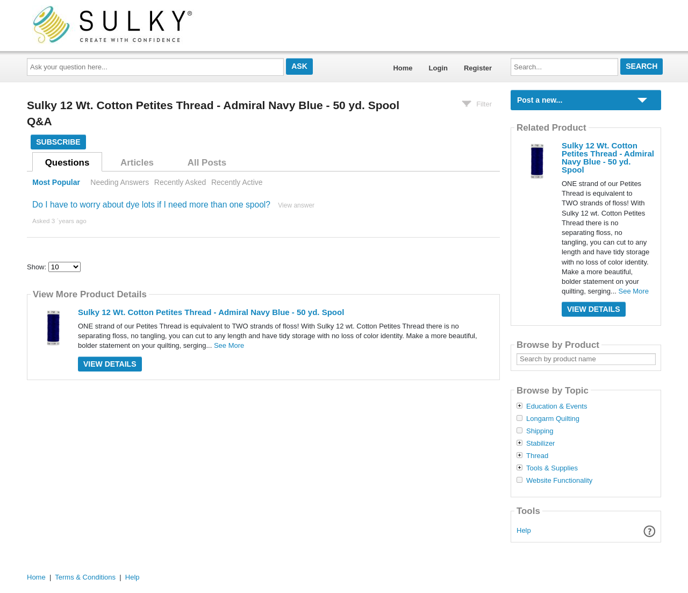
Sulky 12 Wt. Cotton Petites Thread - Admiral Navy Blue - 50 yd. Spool (211, 312)
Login (438, 68)
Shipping (540, 431)
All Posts (207, 163)
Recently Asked (180, 182)
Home (402, 68)
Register (478, 68)
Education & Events (556, 406)
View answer (296, 205)
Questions (67, 163)
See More (229, 345)
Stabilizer (540, 443)
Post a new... (539, 100)
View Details (110, 364)
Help (524, 530)
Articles (137, 163)
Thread (537, 456)
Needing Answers (119, 182)
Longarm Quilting (552, 419)
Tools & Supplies (552, 468)
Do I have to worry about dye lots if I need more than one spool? (151, 204)
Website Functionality (559, 480)
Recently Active (237, 182)
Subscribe (58, 142)
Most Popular (56, 182)
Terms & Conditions (85, 577)
